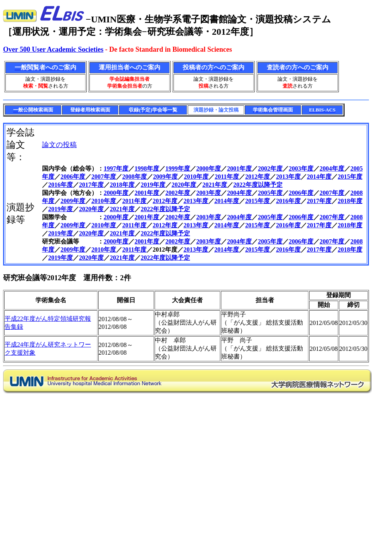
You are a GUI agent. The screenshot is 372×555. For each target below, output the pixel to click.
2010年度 (196, 176)
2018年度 (122, 184)
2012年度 (257, 176)
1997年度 (116, 168)
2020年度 (184, 184)
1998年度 (147, 168)
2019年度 (153, 184)
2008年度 (134, 176)
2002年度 (270, 168)
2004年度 (332, 168)
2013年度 (288, 176)
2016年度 (60, 184)
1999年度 (177, 168)
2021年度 (214, 184)
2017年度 (91, 184)
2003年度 (301, 168)
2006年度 (73, 176)
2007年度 (103, 176)
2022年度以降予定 (258, 184)
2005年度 (270, 193)
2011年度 (227, 176)
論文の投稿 (59, 145)
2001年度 (239, 168)
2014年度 (319, 176)
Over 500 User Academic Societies (53, 49)
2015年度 (350, 176)
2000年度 (208, 168)
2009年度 (165, 176)
